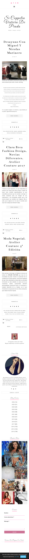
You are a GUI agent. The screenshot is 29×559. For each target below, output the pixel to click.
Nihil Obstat (10, 312)
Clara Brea (22, 188)
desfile (11, 224)
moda (24, 131)
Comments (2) (14, 213)
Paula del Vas (12, 313)
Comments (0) (14, 301)
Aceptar (23, 556)
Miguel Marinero (18, 131)
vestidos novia (20, 224)
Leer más (16, 556)
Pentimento (19, 132)
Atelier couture (9, 131)
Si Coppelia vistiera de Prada (15, 341)
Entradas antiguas (21, 327)
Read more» (14, 115)
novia (15, 312)
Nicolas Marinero (11, 132)
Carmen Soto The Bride (19, 310)
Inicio (8, 326)
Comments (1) (14, 122)
